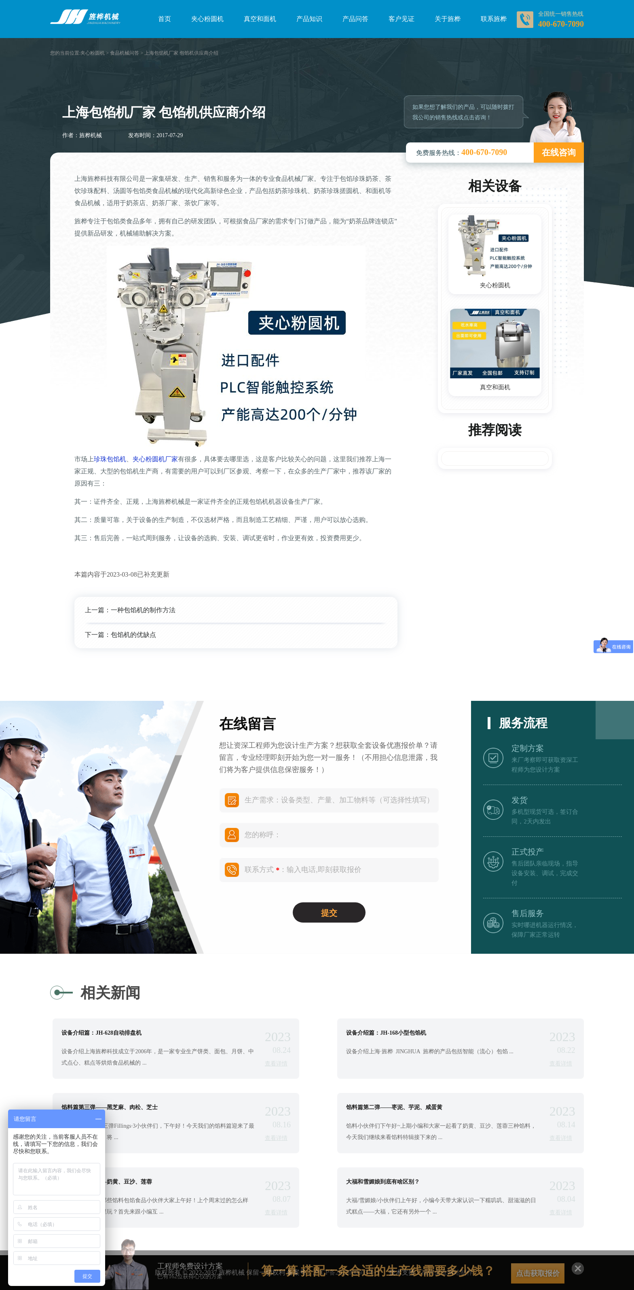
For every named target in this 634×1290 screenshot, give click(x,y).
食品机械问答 (124, 53)
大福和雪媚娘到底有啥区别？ (383, 1182)
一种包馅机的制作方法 (143, 610)
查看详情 (276, 1064)
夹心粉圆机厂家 (155, 459)
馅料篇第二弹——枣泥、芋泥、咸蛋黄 (394, 1107)
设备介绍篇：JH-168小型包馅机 (386, 1033)
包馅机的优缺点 (133, 634)
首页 (164, 19)
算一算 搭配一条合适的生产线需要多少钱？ (378, 1270)
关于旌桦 (448, 19)
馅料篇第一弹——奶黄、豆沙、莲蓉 (106, 1182)
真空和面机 (260, 19)
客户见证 (401, 19)
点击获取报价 (538, 1273)
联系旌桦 (494, 19)
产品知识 (309, 19)
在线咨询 (559, 152)
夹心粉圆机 (207, 19)
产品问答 (355, 19)
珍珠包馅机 (110, 459)
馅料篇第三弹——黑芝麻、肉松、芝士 (109, 1107)
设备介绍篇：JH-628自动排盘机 (101, 1033)
